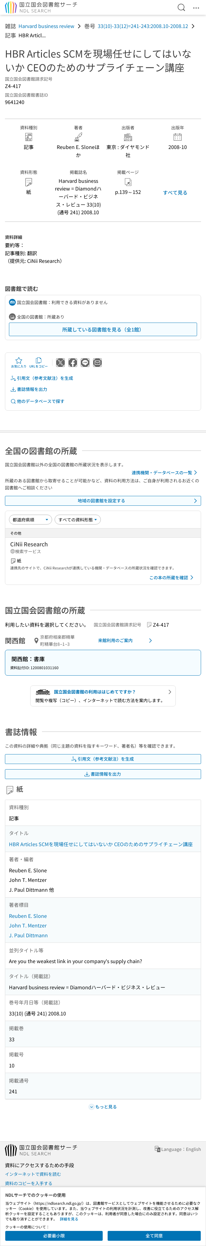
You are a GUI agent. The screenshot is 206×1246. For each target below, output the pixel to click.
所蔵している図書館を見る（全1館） (103, 329)
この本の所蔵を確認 (172, 577)
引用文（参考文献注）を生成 (41, 378)
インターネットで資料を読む (33, 1174)
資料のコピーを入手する (28, 1183)
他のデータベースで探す (37, 401)
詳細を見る (69, 1218)
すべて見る (175, 192)
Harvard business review (46, 26)
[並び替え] (30, 520)
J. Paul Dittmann (28, 935)
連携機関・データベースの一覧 (165, 472)
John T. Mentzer (28, 925)
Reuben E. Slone (28, 915)
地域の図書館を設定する (138, 500)
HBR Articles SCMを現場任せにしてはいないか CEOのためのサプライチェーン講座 (101, 844)
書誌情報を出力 (28, 389)
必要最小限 (54, 1235)
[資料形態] (78, 520)
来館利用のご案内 (126, 640)
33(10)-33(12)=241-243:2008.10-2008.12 (143, 26)
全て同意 (154, 1235)
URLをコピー (38, 362)
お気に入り (19, 362)
